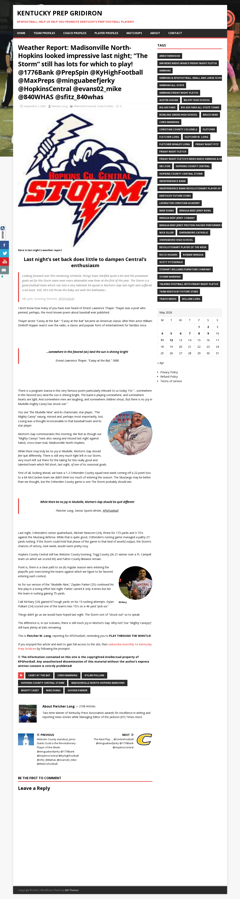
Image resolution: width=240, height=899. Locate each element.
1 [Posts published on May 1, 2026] (199, 327)
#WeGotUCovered (85, 106)
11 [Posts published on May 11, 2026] (162, 340)
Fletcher (209, 129)
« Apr (160, 363)
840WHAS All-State (171, 85)
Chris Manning (67, 675)
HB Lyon (164, 166)
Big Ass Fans (167, 107)
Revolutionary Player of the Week (183, 247)
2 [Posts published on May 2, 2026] (208, 327)
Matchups (134, 33)
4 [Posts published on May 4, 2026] (162, 333)
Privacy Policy (169, 372)
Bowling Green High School (178, 114)
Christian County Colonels (178, 129)
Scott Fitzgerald (171, 262)
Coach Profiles (74, 33)
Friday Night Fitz (207, 144)
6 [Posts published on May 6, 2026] (180, 333)
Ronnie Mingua (193, 254)
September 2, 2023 (35, 106)
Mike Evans (53, 690)
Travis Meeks (167, 299)
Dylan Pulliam (94, 675)
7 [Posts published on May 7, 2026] (189, 333)
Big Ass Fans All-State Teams (200, 107)
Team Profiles (44, 33)
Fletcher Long (59, 106)
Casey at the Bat (39, 675)
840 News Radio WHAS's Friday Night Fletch (188, 63)
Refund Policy (169, 376)
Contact (175, 33)
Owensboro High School (176, 240)
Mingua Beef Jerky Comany (177, 218)
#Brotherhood (169, 56)
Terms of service (171, 381)
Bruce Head (210, 114)
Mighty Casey (30, 690)
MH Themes (71, 890)
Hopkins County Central (193, 166)
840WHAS (165, 70)
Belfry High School (197, 100)
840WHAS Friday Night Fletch (178, 92)
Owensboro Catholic (193, 232)
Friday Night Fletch (172, 151)
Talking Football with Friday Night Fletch (188, 284)
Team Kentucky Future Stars (178, 291)
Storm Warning (170, 276)
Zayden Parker (77, 690)
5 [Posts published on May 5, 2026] (171, 333)
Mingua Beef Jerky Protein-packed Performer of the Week (198, 225)
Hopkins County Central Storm (42, 683)
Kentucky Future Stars (175, 195)
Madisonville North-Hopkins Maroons (97, 683)
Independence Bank (172, 181)
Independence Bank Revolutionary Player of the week (196, 188)
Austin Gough (168, 100)
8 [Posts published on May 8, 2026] (199, 333)
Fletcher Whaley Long (174, 144)
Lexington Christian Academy (179, 203)
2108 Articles (87, 706)
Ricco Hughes (168, 254)
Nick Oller (166, 232)
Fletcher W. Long (196, 137)
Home (21, 33)
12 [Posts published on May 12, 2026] (171, 340)
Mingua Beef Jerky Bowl (195, 210)
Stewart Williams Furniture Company (185, 269)
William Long (191, 299)
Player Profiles (106, 33)
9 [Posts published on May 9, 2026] (208, 333)
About (155, 33)
